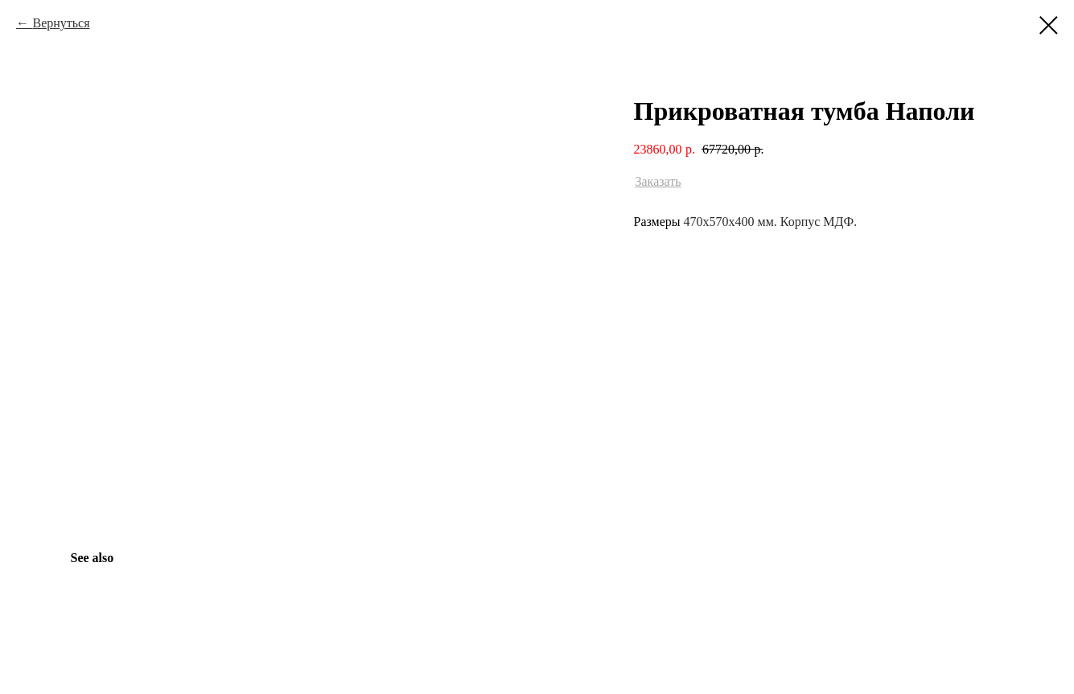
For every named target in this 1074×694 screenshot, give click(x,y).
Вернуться (60, 23)
